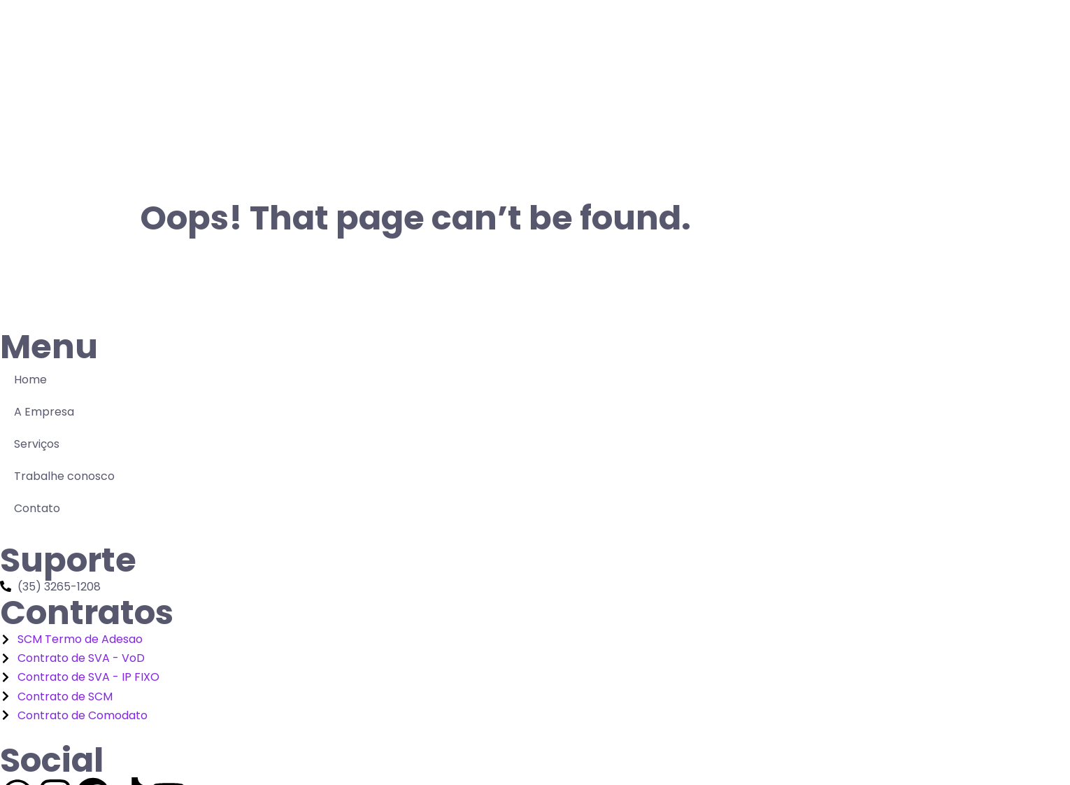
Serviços (36, 361)
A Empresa (44, 329)
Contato (37, 426)
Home (30, 297)
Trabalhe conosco (64, 394)
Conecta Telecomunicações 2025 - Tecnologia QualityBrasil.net (174, 760)
